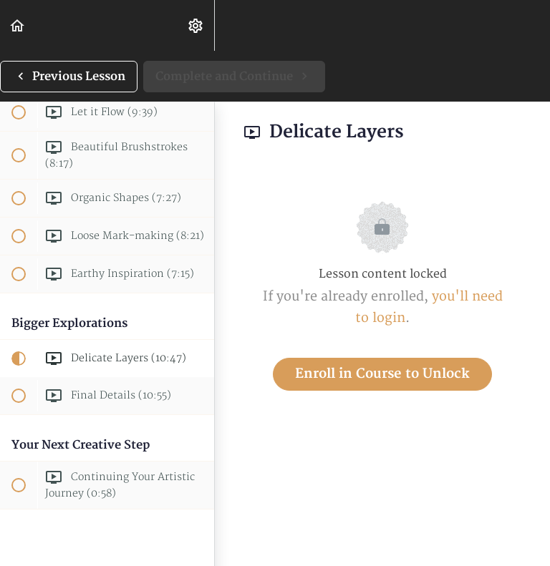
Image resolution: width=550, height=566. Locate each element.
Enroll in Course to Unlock (382, 374)
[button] (18, 25)
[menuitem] (196, 25)
